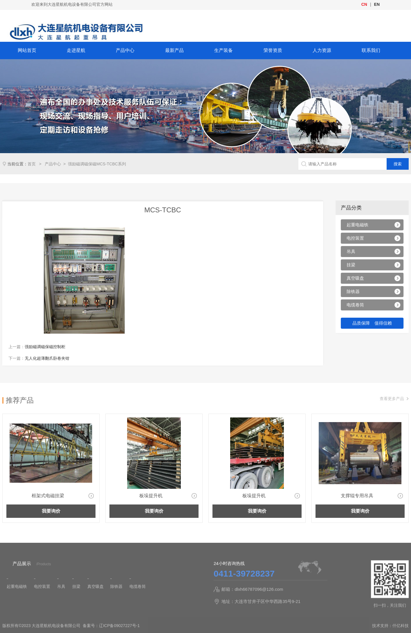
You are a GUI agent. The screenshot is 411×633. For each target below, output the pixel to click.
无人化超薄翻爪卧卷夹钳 (38, 358)
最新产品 (174, 50)
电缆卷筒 (357, 305)
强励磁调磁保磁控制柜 (36, 346)
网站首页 (27, 50)
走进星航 (76, 50)
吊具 (353, 252)
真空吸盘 (357, 278)
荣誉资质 (273, 50)
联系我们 (371, 50)
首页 (32, 164)
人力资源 (322, 50)
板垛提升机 (151, 495)
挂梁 (353, 265)
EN (377, 4)
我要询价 (51, 511)
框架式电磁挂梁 (48, 495)
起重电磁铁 (359, 225)
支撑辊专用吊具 (357, 495)
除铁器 (355, 292)
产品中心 (125, 50)
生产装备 (223, 50)
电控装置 (357, 238)
